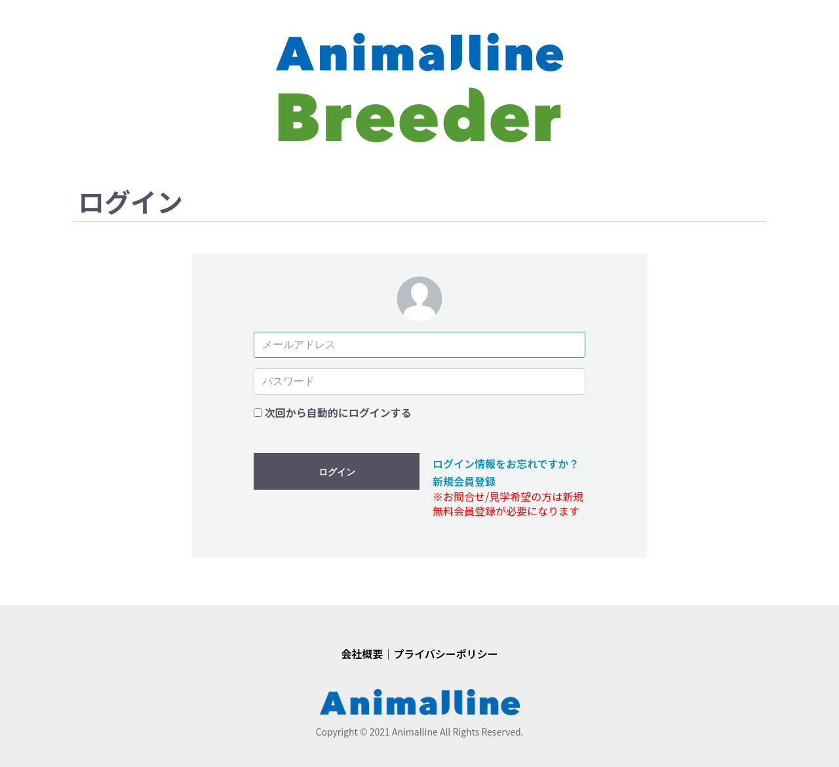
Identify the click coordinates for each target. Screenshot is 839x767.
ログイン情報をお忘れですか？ (506, 463)
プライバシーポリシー (445, 653)
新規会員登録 (464, 481)
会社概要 (362, 653)
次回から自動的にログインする (338, 412)
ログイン (337, 472)
